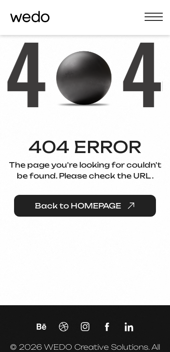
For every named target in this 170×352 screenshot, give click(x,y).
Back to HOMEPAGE (85, 205)
